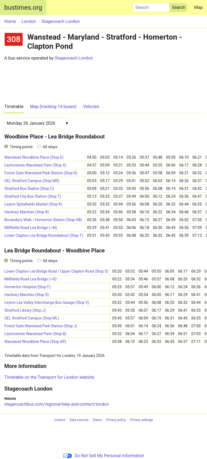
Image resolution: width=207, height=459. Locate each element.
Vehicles (91, 106)
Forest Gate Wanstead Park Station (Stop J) (40, 326)
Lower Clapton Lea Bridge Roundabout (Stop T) (43, 235)
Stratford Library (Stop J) (25, 310)
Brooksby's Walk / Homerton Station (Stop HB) (43, 220)
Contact (59, 420)
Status (97, 420)
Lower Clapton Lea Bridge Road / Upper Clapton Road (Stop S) (56, 271)
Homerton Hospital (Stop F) (27, 287)
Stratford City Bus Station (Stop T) (32, 196)
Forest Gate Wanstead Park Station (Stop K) (40, 173)
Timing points (21, 147)
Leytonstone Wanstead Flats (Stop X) (35, 165)
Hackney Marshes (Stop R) (26, 212)
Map (198, 7)
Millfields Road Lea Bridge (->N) (30, 227)
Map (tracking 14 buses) (53, 106)
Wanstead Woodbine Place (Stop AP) (35, 341)
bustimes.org (23, 7)
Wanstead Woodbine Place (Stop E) (34, 157)
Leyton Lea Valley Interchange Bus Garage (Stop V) (46, 302)
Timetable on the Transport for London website (49, 377)
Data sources (79, 420)
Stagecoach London (74, 58)
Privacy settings (141, 420)
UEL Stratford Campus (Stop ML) (31, 318)
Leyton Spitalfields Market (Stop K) (33, 204)
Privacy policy (116, 420)
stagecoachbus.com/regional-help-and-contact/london (56, 404)
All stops (50, 147)
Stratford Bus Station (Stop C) (29, 188)
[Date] (37, 123)
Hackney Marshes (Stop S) (26, 295)
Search (151, 6)
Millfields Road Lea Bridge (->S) (30, 279)
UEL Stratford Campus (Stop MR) (31, 181)
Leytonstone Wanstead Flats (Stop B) (35, 334)
